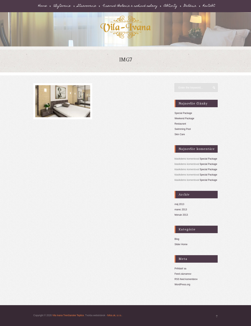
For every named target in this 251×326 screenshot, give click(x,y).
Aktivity (170, 6)
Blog (177, 239)
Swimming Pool (183, 129)
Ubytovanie (62, 6)
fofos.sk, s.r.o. (114, 315)
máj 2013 (179, 204)
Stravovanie (86, 6)
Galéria (190, 6)
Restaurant (180, 123)
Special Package (183, 113)
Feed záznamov (183, 273)
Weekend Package (184, 118)
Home (42, 6)
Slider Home (181, 244)
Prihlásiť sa (180, 268)
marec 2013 (181, 209)
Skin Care (180, 134)
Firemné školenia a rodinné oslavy (130, 6)
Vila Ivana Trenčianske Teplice (68, 315)
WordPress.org (182, 284)
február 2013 (181, 214)
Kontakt (209, 6)
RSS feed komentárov (186, 279)
